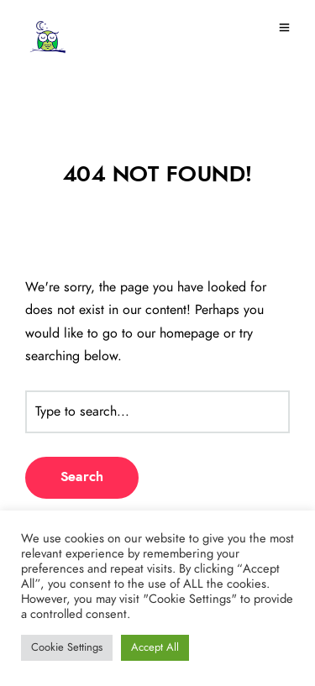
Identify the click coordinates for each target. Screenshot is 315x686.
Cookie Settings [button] (66, 647)
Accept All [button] (155, 647)
